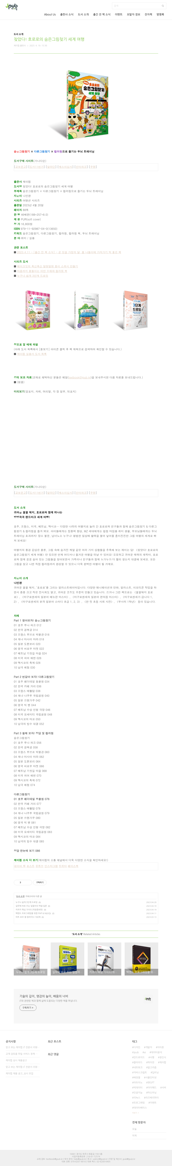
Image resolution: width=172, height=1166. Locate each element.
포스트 (31, 866)
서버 (164, 1087)
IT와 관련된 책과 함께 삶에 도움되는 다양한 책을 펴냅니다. (48, 1001)
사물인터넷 (151, 1077)
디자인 (137, 1047)
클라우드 (138, 1062)
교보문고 (20, 167)
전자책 (148, 14)
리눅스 (137, 1098)
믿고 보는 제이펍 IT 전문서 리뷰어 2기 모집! (23, 1067)
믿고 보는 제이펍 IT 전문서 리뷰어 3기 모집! (23, 1047)
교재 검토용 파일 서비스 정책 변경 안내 (23, 1054)
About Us (50, 14)
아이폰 (160, 1047)
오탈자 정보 (133, 14)
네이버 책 (20, 866)
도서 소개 (83, 14)
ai (145, 1052)
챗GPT (151, 1082)
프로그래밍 (139, 1103)
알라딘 (51, 167)
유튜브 (39, 866)
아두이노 (138, 1082)
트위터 (63, 866)
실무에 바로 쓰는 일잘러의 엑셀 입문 (31, 906)
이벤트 (118, 14)
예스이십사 (65, 167)
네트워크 (138, 1067)
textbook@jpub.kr (80, 377)
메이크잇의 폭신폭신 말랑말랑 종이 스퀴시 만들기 (47, 266)
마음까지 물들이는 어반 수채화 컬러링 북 (42, 271)
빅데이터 (138, 1087)
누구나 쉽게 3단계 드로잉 (32, 276)
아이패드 (152, 1087)
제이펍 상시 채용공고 (16, 1060)
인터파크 (81, 167)
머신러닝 (152, 1092)
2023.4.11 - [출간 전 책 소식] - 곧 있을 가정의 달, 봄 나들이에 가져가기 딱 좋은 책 (69, 252)
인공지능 (138, 1092)
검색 (163, 6)
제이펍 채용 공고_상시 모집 (19, 1073)
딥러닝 (155, 1072)
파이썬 (151, 1062)
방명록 (160, 14)
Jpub (136, 1052)
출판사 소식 (67, 14)
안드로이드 (139, 1057)
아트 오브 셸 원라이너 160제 (28, 917)
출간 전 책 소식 (102, 14)
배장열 (137, 1077)
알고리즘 (152, 1067)
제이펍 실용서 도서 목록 (32, 354)
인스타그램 (51, 866)
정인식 (163, 1057)
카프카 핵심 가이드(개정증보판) (29, 910)
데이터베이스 (140, 1108)
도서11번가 (37, 167)
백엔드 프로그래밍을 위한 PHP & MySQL (33, 913)
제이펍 (163, 1062)
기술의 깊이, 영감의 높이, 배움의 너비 (43, 996)
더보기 (134, 1113)
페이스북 (73, 866)
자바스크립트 (140, 1072)
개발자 (148, 1047)
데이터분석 (156, 1052)
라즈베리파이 (152, 1098)
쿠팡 (92, 167)
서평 (152, 1057)
